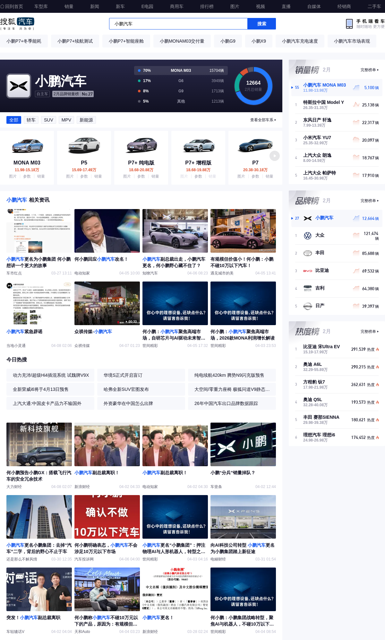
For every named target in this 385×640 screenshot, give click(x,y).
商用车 (177, 6)
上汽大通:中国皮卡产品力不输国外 (47, 403)
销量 (68, 6)
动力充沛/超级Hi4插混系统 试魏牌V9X (51, 375)
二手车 (374, 6)
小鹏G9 (227, 41)
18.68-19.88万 (198, 170)
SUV (48, 119)
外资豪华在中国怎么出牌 (128, 403)
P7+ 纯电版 (141, 162)
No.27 (73, 94)
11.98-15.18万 (27, 170)
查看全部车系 (261, 120)
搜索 (261, 23)
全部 (13, 119)
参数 (27, 176)
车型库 (41, 6)
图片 (234, 6)
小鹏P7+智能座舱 (126, 41)
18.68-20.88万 (141, 170)
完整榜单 (368, 70)
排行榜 (207, 6)
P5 (84, 162)
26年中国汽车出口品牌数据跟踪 (226, 403)
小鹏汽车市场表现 (352, 41)
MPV (66, 119)
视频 (260, 6)
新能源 (86, 119)
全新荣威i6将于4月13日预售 (41, 389)
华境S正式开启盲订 (123, 375)
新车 (120, 6)
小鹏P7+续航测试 (74, 41)
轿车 (31, 119)
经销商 (344, 6)
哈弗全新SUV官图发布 (126, 389)
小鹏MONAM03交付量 (182, 41)
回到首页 (11, 6)
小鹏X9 (259, 41)
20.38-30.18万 (255, 170)
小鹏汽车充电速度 (300, 41)
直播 (286, 6)
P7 (255, 162)
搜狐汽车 (17, 23)
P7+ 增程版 (198, 162)
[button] (275, 156)
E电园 (147, 6)
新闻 (94, 6)
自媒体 (314, 6)
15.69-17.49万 (84, 170)
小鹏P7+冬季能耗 (23, 41)
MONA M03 (26, 162)
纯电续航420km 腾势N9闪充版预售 (229, 375)
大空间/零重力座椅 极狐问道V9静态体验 (233, 389)
